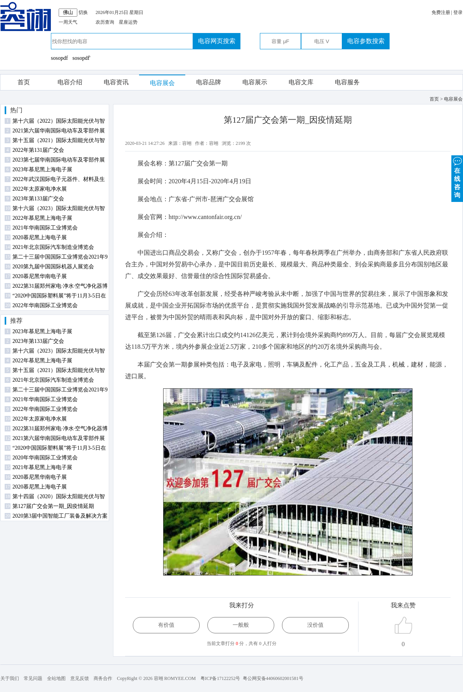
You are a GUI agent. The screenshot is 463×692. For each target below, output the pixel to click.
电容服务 (347, 82)
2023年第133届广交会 (38, 199)
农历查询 (105, 22)
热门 (16, 110)
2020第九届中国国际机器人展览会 (53, 266)
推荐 (16, 320)
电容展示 (254, 82)
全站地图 (56, 678)
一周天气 (68, 22)
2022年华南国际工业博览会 (45, 305)
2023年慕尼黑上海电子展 (42, 169)
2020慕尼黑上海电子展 (39, 237)
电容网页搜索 (216, 41)
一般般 (241, 625)
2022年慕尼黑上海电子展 (42, 218)
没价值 (315, 625)
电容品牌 (208, 82)
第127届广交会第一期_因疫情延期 (53, 506)
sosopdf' (82, 58)
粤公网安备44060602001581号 (273, 678)
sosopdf (59, 58)
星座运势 (128, 22)
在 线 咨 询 (457, 176)
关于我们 (9, 678)
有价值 (166, 625)
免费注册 (441, 12)
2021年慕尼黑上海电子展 (42, 467)
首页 (23, 82)
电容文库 (301, 82)
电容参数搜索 (366, 41)
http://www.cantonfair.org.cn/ (205, 217)
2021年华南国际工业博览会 (45, 228)
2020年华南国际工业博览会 (45, 458)
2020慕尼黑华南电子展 (39, 276)
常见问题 (33, 678)
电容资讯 (116, 82)
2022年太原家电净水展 (39, 189)
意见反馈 (79, 678)
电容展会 (162, 83)
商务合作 (103, 678)
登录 (458, 12)
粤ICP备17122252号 (220, 678)
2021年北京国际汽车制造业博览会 (53, 247)
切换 (83, 12)
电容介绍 (69, 82)
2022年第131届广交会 (38, 150)
